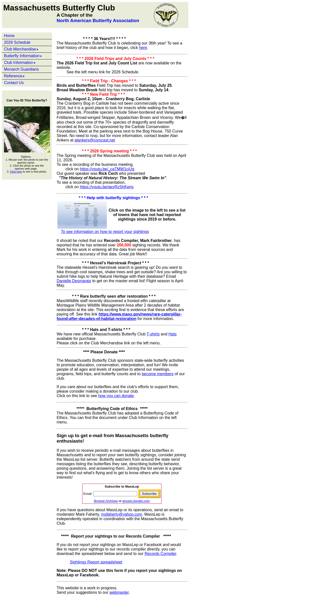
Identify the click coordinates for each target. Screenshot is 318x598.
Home (9, 36)
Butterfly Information (23, 56)
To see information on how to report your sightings (105, 232)
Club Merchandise (21, 49)
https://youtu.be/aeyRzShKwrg (106, 187)
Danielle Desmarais (74, 281)
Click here (16, 171)
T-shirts (153, 334)
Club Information (20, 62)
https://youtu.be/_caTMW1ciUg (107, 169)
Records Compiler (160, 554)
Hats (172, 334)
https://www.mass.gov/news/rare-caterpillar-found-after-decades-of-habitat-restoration (119, 316)
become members (157, 374)
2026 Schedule (17, 42)
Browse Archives (106, 501)
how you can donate (116, 396)
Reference (14, 76)
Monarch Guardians (21, 69)
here (143, 48)
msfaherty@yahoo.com (121, 514)
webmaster (119, 592)
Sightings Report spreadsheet (96, 562)
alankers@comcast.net (95, 140)
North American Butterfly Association (98, 20)
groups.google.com (136, 501)
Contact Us (14, 83)
